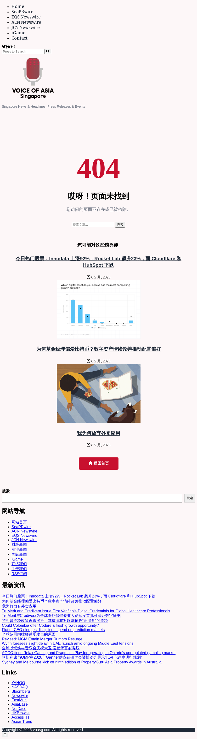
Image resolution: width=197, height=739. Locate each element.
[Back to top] (5, 734)
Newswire (19, 696)
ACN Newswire (26, 22)
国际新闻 (19, 554)
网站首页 (19, 522)
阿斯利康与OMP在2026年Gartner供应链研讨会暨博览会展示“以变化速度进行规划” (72, 657)
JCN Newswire (25, 27)
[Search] (47, 51)
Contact (19, 38)
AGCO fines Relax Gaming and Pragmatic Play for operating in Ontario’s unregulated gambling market (88, 653)
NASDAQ (19, 687)
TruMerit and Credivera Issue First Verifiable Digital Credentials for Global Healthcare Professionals (86, 611)
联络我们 (19, 564)
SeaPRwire (22, 11)
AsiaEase (19, 704)
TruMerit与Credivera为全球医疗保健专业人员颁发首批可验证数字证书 (61, 616)
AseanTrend (21, 722)
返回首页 (98, 463)
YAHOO (18, 683)
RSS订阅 (19, 574)
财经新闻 (19, 544)
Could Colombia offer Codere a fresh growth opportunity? (50, 625)
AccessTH (20, 717)
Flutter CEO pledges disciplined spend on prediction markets (53, 630)
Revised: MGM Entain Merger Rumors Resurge (42, 639)
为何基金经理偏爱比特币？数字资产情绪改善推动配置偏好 (98, 349)
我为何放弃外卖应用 (98, 433)
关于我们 (19, 569)
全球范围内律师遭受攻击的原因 (29, 634)
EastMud (19, 700)
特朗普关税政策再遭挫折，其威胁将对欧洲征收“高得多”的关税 (55, 621)
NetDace (18, 709)
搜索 (6, 491)
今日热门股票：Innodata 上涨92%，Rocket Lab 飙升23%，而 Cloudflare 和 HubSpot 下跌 (78, 596)
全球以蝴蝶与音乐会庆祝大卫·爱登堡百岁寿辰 (40, 648)
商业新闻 (19, 549)
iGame (18, 32)
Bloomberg (20, 691)
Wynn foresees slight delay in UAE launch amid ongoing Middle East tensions (68, 643)
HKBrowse (20, 713)
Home (17, 6)
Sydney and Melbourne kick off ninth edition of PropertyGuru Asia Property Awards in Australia (81, 662)
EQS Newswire (26, 17)
